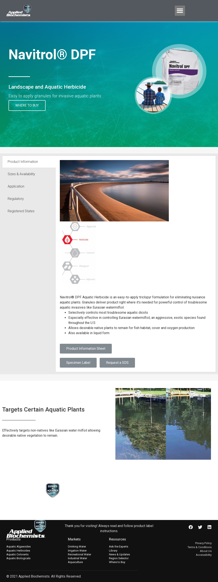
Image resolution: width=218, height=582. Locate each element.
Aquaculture (75, 562)
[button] (180, 11)
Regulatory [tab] (16, 199)
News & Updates (119, 554)
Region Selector (119, 558)
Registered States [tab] (21, 211)
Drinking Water (77, 546)
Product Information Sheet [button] (85, 349)
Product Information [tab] (23, 162)
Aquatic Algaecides (18, 546)
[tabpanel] (136, 264)
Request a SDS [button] (117, 363)
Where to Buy (117, 562)
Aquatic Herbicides (18, 550)
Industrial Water (77, 558)
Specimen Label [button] (78, 363)
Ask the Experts (118, 546)
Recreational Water (79, 554)
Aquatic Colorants (17, 554)
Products (13, 539)
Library (113, 550)
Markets (74, 539)
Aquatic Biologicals (18, 558)
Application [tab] (16, 186)
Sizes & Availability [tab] (21, 174)
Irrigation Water (77, 550)
